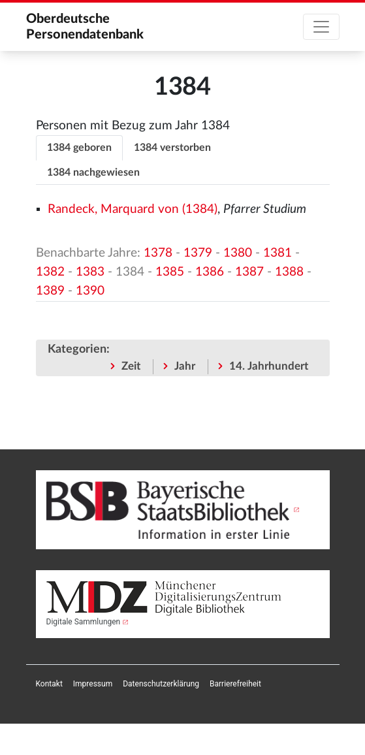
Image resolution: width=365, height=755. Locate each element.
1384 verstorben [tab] (172, 147)
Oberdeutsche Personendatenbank (85, 26)
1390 (90, 291)
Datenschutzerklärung (161, 683)
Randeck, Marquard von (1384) (132, 209)
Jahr (184, 366)
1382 (50, 272)
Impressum (92, 683)
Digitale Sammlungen (83, 621)
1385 (169, 272)
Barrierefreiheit (235, 683)
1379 (197, 253)
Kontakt (49, 683)
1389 (50, 291)
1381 (277, 253)
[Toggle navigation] (321, 27)
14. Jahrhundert (268, 366)
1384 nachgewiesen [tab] (93, 172)
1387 (249, 272)
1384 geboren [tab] (79, 147)
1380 (237, 253)
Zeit (130, 366)
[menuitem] (49, 684)
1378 (158, 253)
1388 (289, 272)
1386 (209, 272)
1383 (90, 272)
